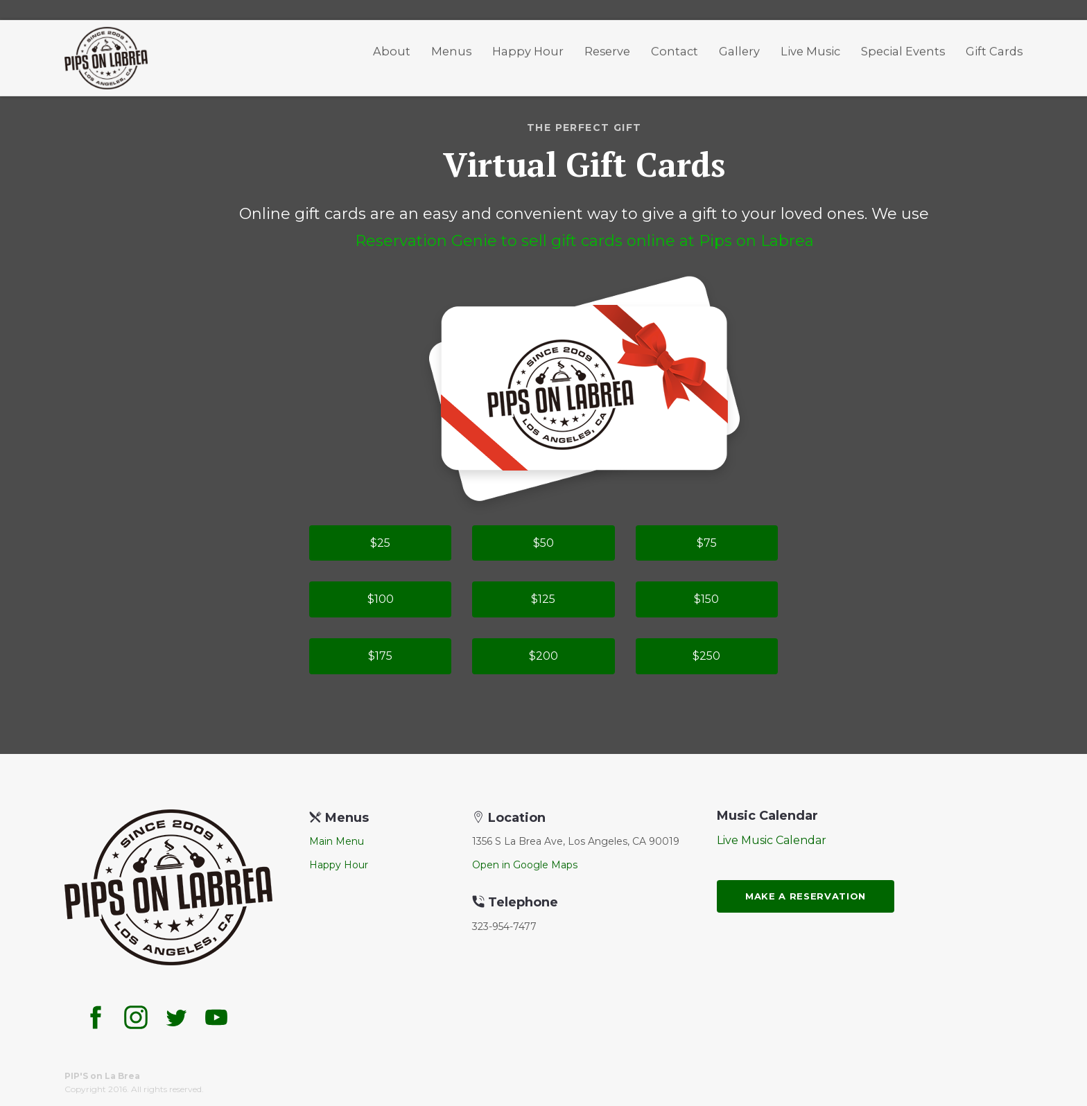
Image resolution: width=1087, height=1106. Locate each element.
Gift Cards (994, 48)
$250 (706, 655)
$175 (380, 655)
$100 (380, 599)
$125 (543, 599)
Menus (451, 48)
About (391, 48)
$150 (706, 599)
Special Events (903, 48)
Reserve (607, 48)
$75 (707, 543)
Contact (674, 48)
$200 (543, 655)
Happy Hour (528, 48)
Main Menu (336, 841)
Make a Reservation (805, 896)
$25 (380, 543)
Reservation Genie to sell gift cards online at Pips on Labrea (584, 240)
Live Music (810, 48)
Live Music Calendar (771, 840)
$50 (543, 543)
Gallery (739, 48)
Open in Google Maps (524, 865)
